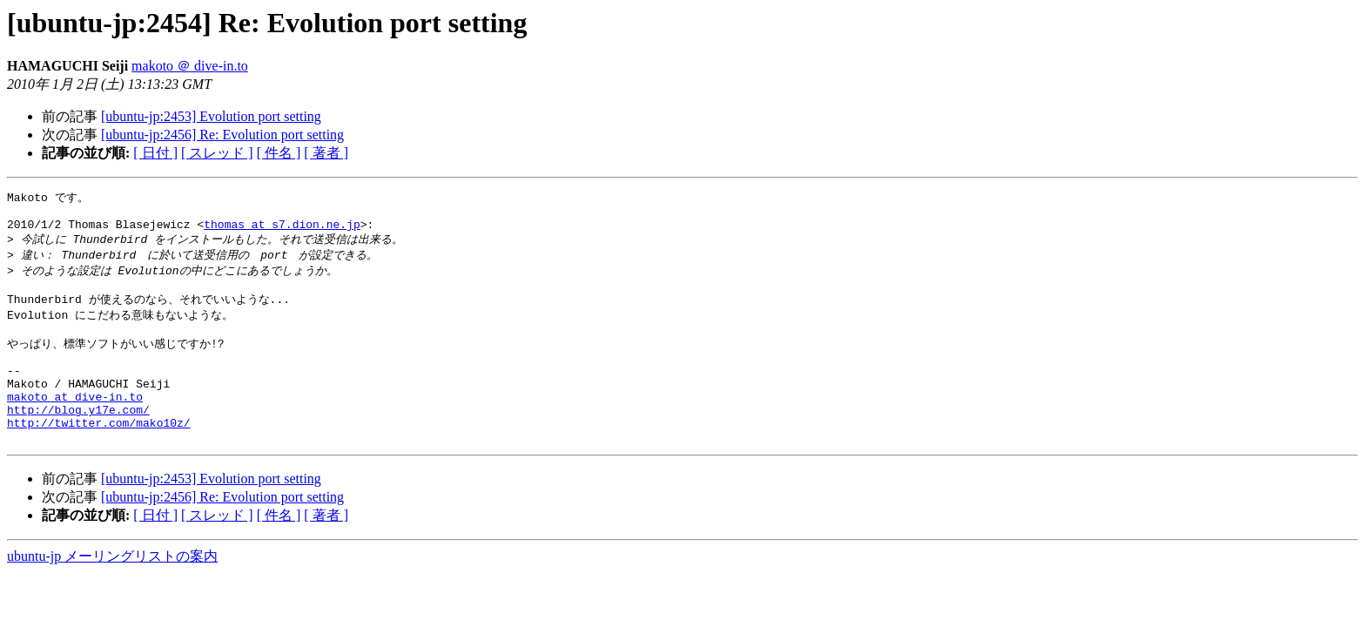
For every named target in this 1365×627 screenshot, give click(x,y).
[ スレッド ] (217, 152)
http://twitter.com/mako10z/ (99, 454)
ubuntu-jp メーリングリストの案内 (112, 590)
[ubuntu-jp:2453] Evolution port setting (211, 116)
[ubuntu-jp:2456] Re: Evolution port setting (222, 134)
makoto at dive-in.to (75, 423)
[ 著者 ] (326, 152)
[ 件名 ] (279, 152)
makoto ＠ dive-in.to (189, 65)
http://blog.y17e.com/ (78, 439)
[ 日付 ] (155, 152)
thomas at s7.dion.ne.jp (282, 230)
